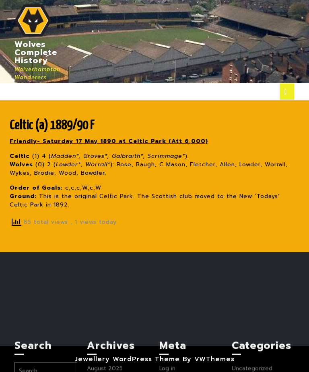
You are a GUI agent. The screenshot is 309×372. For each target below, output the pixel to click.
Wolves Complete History (35, 52)
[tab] (287, 91)
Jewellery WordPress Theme (127, 359)
